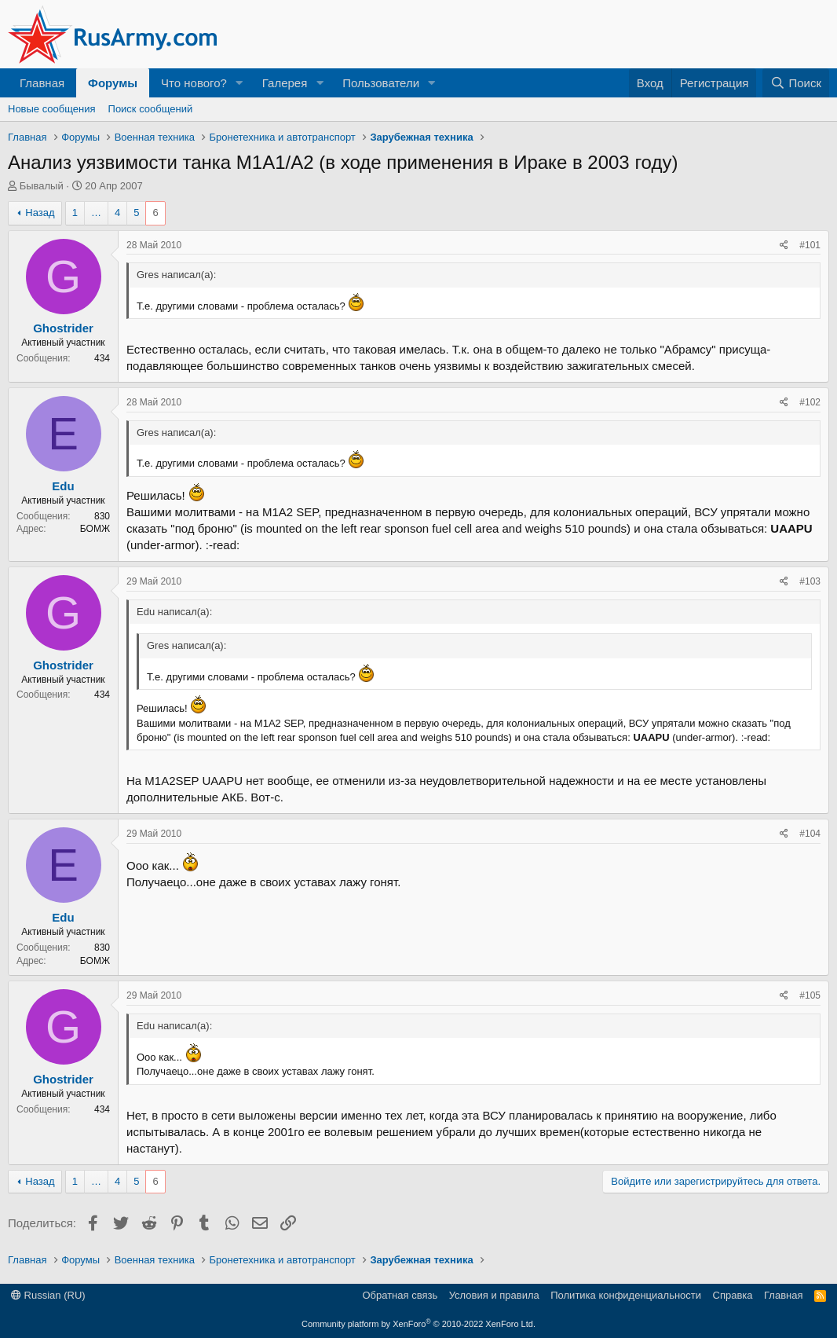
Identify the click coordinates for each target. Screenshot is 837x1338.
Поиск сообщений (150, 109)
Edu (63, 486)
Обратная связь (399, 1295)
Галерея (285, 83)
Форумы (112, 83)
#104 (810, 833)
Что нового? (194, 83)
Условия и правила (494, 1295)
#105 (810, 995)
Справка (733, 1295)
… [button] (96, 212)
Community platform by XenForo (418, 1324)
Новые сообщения (52, 109)
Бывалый (42, 186)
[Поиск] (795, 82)
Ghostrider (63, 328)
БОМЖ (95, 528)
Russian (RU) (48, 1295)
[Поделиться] (784, 245)
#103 (810, 581)
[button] (239, 82)
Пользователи (380, 83)
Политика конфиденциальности (625, 1295)
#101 (810, 245)
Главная (42, 83)
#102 (810, 402)
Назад (39, 212)
